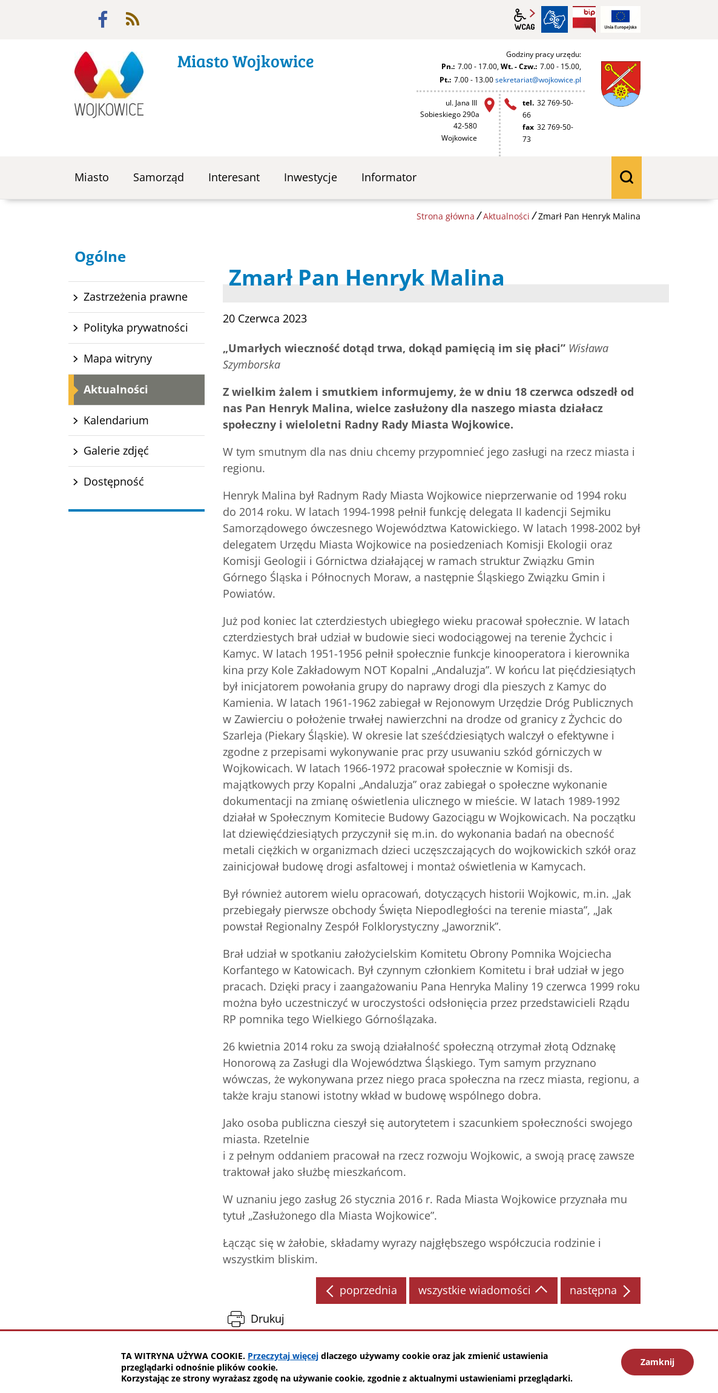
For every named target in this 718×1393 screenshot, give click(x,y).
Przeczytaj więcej (283, 1355)
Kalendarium (116, 420)
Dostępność (114, 481)
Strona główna (446, 216)
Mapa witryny (118, 358)
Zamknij (657, 1362)
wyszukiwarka (626, 177)
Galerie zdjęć (116, 450)
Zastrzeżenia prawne (136, 296)
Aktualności (506, 216)
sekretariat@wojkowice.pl (538, 80)
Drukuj (268, 1318)
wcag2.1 (525, 19)
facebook (103, 19)
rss (132, 19)
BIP (584, 19)
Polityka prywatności (136, 327)
